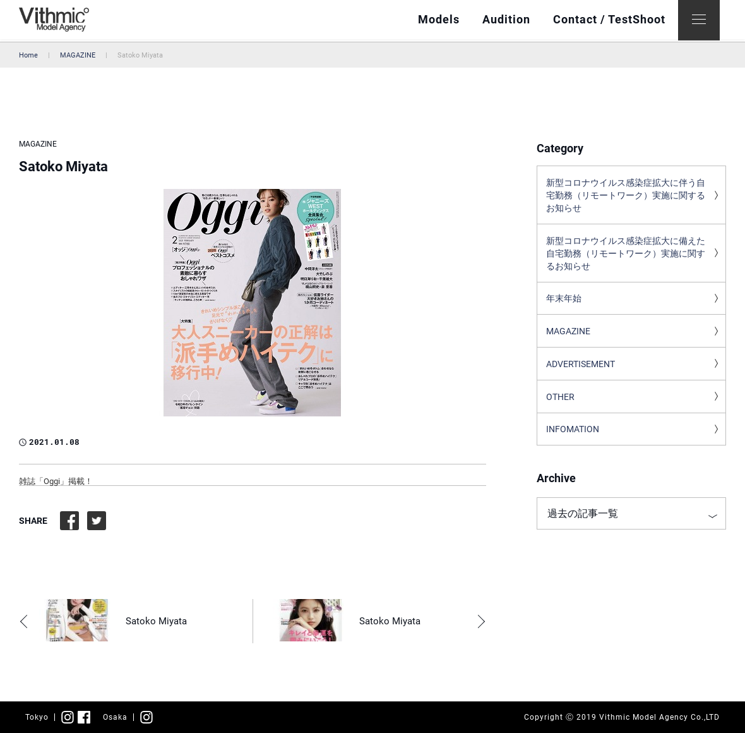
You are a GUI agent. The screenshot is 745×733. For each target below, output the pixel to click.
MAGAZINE (77, 55)
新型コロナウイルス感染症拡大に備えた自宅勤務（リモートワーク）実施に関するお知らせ (625, 256)
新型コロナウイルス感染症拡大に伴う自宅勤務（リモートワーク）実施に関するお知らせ (625, 196)
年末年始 (563, 303)
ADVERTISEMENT (580, 370)
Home (28, 55)
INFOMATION (572, 437)
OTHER (560, 404)
